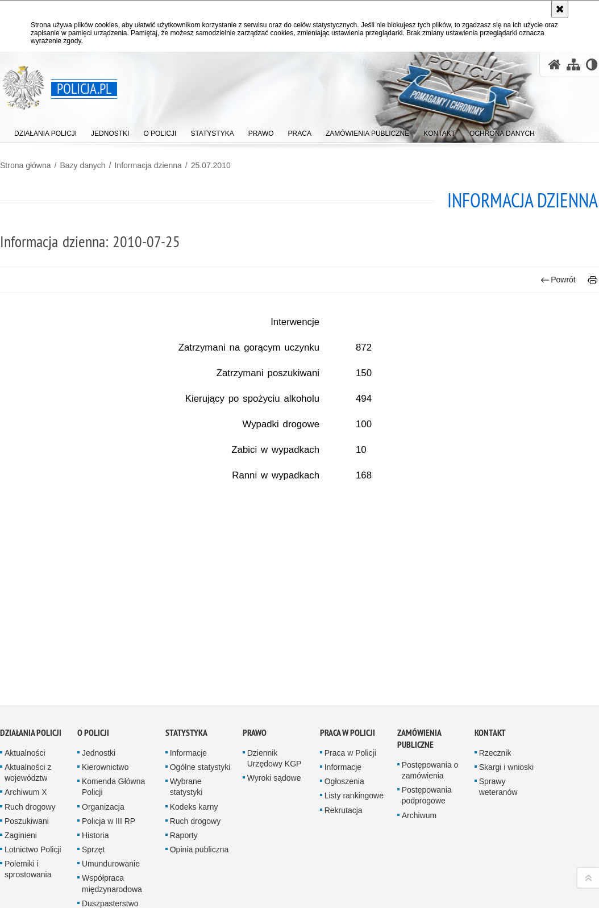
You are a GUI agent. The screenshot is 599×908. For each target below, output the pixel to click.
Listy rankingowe (354, 758)
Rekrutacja (344, 772)
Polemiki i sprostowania (28, 832)
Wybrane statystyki (186, 749)
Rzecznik (495, 714)
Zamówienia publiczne (419, 701)
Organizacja (103, 768)
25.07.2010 (211, 165)
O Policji (93, 695)
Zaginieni (21, 797)
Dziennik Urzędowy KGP (274, 720)
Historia (95, 797)
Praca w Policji (347, 695)
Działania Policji (30, 695)
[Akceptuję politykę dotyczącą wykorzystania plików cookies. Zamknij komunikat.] (559, 9)
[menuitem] (45, 131)
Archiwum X (26, 754)
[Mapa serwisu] (573, 64)
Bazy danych (82, 165)
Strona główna (25, 165)
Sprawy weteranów (498, 749)
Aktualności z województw (28, 734)
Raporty (184, 797)
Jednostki (98, 714)
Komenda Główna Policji (113, 749)
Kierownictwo (105, 729)
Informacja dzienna (147, 165)
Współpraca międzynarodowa (112, 846)
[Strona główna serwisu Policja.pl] (554, 64)
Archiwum (419, 777)
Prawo (255, 695)
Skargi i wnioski (506, 729)
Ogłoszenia (344, 743)
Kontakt (490, 695)
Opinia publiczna (199, 812)
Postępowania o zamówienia (430, 732)
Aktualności (25, 714)
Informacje (188, 714)
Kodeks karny (194, 768)
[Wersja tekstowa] (592, 64)
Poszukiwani (27, 783)
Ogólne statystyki (200, 729)
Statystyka (186, 695)
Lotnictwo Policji (33, 812)
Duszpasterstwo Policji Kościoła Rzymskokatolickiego (119, 876)
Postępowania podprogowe (427, 758)
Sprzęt (93, 812)
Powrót (558, 280)
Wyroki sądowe (274, 740)
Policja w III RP (108, 783)
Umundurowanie (111, 826)
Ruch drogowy (30, 768)
